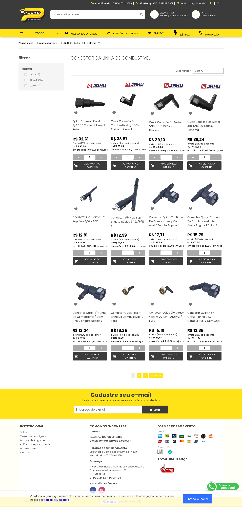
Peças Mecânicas (47, 43)
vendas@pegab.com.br (193, 3)
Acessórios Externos (81, 33)
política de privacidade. (54, 500)
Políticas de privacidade (35, 444)
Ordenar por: (183, 71)
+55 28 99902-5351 (163, 3)
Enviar (155, 409)
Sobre (24, 432)
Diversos (156, 33)
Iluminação (209, 33)
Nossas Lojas (28, 448)
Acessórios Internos (123, 33)
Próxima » (156, 375)
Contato (25, 452)
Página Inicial (25, 43)
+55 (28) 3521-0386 (122, 3)
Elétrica (182, 33)
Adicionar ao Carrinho (92, 165)
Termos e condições (33, 436)
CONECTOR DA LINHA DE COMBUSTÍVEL (81, 43)
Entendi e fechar (197, 499)
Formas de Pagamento (34, 440)
